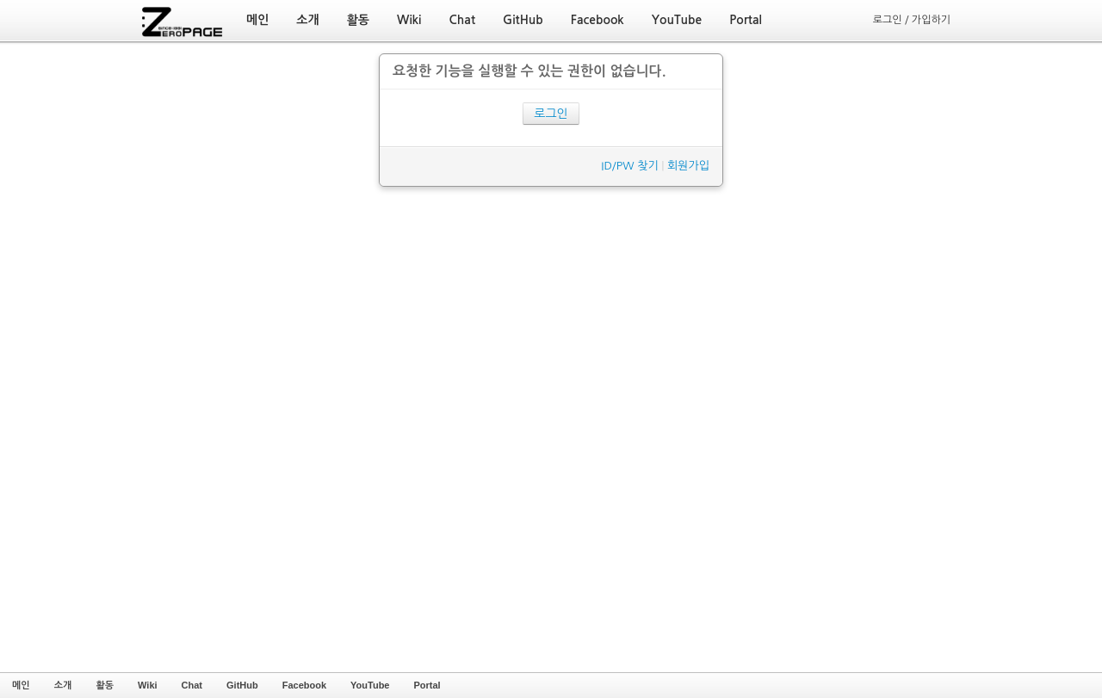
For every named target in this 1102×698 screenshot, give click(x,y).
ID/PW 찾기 (629, 165)
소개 (63, 685)
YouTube (369, 685)
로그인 (550, 114)
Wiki (148, 685)
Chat (192, 685)
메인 (21, 685)
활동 (105, 685)
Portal (426, 685)
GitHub (242, 685)
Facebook (304, 685)
